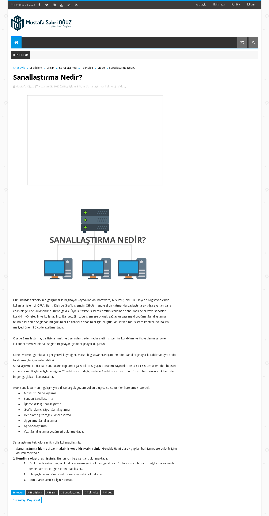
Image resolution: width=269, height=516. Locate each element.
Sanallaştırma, (95, 86)
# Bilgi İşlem (34, 492)
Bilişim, (81, 86)
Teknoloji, (111, 86)
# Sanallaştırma (70, 492)
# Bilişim (51, 492)
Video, (122, 86)
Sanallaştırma (68, 68)
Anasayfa (201, 4)
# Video (108, 492)
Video (101, 68)
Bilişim (50, 68)
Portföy (235, 4)
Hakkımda (219, 4)
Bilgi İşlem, (69, 86)
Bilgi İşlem (36, 68)
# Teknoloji (92, 492)
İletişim (251, 4)
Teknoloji (87, 68)
